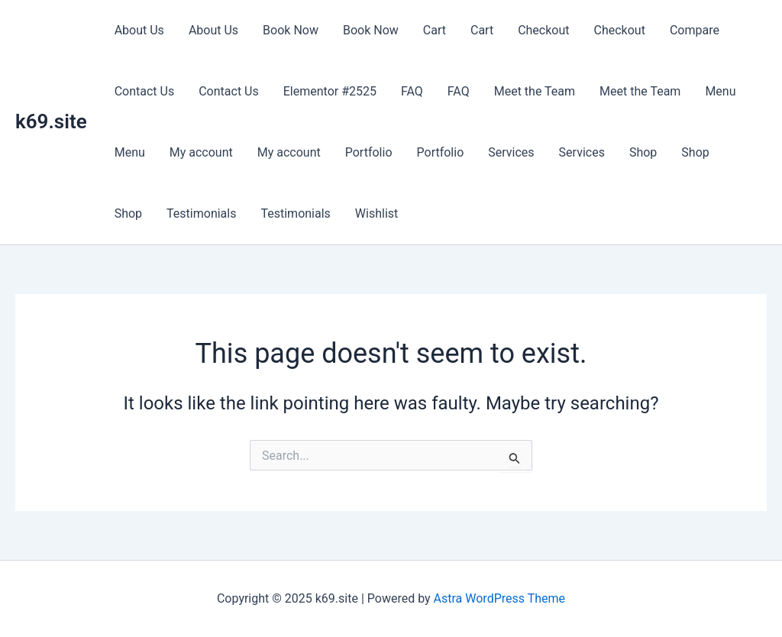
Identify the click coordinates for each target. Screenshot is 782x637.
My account (201, 152)
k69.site (51, 121)
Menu (720, 91)
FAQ (412, 91)
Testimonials (201, 213)
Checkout (543, 30)
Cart (434, 30)
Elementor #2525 (329, 91)
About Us (139, 30)
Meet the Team (534, 91)
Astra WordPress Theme (499, 598)
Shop (643, 152)
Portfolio (369, 152)
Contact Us (145, 91)
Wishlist (376, 213)
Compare (694, 30)
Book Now (290, 30)
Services (511, 152)
